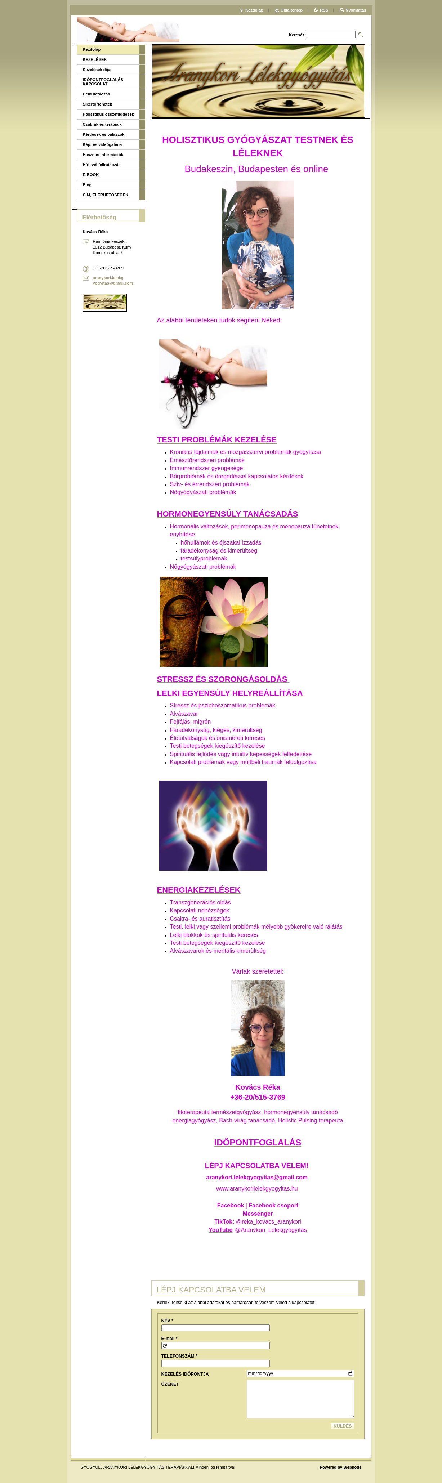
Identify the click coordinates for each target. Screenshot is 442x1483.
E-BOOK (91, 175)
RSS (324, 10)
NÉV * (167, 1320)
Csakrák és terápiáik (102, 124)
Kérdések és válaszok (104, 134)
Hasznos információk (103, 154)
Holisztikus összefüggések (108, 114)
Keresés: (297, 35)
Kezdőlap (92, 49)
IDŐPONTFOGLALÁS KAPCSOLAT (103, 81)
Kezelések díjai (97, 69)
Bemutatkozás (96, 94)
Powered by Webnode (340, 1467)
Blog (87, 185)
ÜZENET (170, 1384)
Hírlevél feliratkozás (102, 164)
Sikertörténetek (97, 104)
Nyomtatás (355, 10)
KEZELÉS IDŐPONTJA (185, 1374)
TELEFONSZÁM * (179, 1356)
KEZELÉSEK (95, 59)
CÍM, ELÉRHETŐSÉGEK (106, 195)
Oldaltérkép (292, 10)
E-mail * (169, 1338)
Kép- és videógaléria (102, 144)
